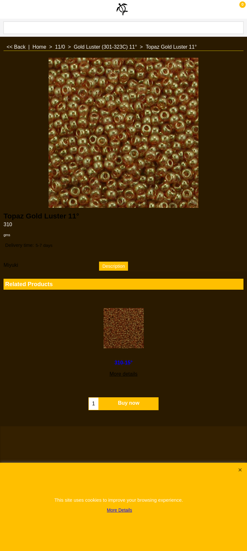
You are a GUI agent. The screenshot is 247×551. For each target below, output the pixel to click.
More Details (119, 510)
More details (43, 374)
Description (113, 266)
